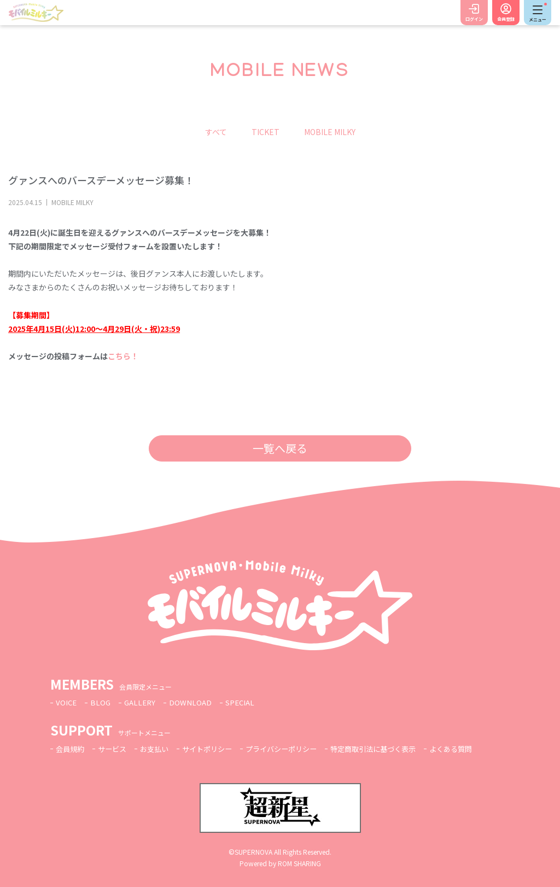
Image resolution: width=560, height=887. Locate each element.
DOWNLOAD (194, 702)
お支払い (159, 748)
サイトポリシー (215, 748)
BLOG (101, 702)
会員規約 (71, 748)
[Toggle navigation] (537, 12)
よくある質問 (475, 748)
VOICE (67, 702)
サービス (115, 748)
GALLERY (142, 702)
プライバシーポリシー (294, 748)
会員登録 (506, 19)
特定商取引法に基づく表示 (392, 748)
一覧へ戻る (280, 448)
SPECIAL (245, 702)
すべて (216, 131)
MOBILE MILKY (329, 131)
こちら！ (123, 356)
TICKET (265, 131)
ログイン (474, 19)
